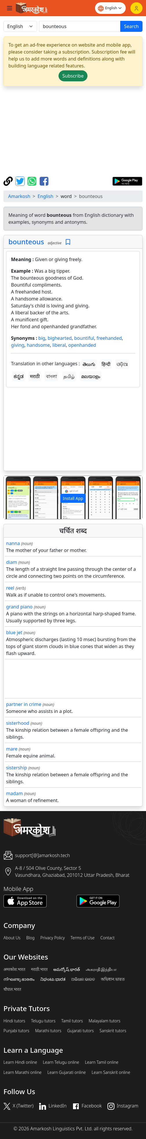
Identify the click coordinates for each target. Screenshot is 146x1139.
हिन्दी (106, 364)
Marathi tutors (48, 1031)
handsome (38, 345)
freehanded (109, 338)
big (41, 338)
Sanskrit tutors (113, 1031)
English (45, 196)
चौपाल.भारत (12, 989)
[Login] (136, 8)
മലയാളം (90, 376)
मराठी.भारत (39, 969)
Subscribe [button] (72, 76)
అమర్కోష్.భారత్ (66, 969)
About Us (12, 938)
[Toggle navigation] (9, 8)
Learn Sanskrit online (111, 1072)
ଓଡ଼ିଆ (122, 364)
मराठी (35, 376)
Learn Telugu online (61, 1062)
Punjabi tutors (16, 1031)
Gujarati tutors (80, 1031)
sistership (16, 767)
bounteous (26, 241)
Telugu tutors (43, 1021)
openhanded (82, 345)
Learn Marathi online (22, 1072)
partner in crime (23, 704)
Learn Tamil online (101, 1062)
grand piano (19, 607)
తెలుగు (89, 364)
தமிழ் (69, 376)
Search (131, 26)
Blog (30, 938)
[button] (14, 497)
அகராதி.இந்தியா (101, 969)
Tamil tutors (72, 1021)
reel (10, 588)
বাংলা (51, 376)
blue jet (14, 632)
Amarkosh (19, 196)
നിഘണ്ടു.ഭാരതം (18, 979)
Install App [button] (73, 498)
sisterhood (17, 723)
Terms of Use (82, 938)
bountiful (84, 338)
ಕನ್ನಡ (18, 376)
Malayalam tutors (105, 1021)
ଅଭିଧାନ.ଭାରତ (83, 979)
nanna (13, 543)
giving (17, 345)
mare (11, 749)
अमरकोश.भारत (14, 969)
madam (14, 793)
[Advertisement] (74, 131)
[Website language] (110, 8)
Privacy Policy (52, 938)
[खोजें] (80, 26)
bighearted (60, 338)
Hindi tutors (14, 1021)
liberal (59, 345)
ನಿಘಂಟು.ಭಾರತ (52, 979)
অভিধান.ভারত (113, 979)
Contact (107, 938)
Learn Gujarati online (67, 1072)
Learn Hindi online (20, 1062)
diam (11, 562)
